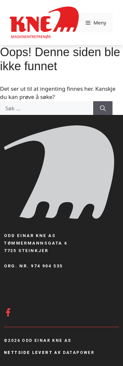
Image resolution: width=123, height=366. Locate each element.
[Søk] (103, 108)
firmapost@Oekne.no (37, 291)
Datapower (79, 352)
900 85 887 (19, 279)
